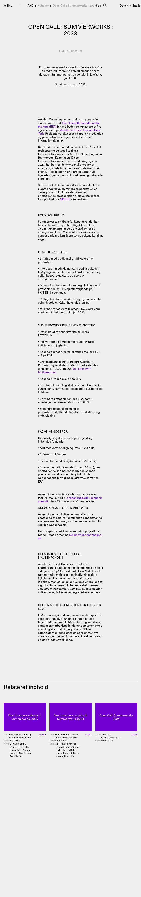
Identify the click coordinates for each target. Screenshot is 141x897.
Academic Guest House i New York (69, 132)
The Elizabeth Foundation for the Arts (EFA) (69, 124)
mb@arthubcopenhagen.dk (70, 536)
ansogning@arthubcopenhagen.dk (70, 499)
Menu (8, 5)
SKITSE (65, 199)
